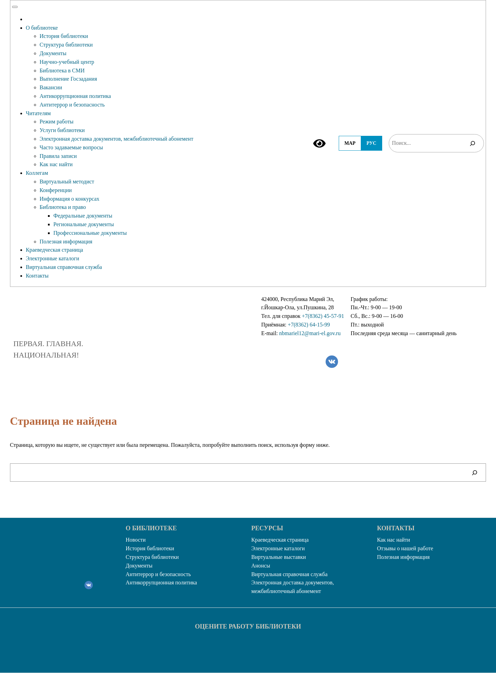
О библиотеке (42, 28)
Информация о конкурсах (69, 199)
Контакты (37, 276)
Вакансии (51, 87)
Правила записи (58, 156)
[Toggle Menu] (15, 7)
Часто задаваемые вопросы (71, 147)
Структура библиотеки (66, 45)
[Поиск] (472, 143)
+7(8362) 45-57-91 (323, 316)
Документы (53, 53)
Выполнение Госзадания (68, 79)
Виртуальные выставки (278, 557)
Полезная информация (66, 241)
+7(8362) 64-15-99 (309, 325)
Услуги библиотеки (62, 130)
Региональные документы (83, 224)
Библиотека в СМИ (62, 70)
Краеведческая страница (54, 250)
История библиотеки (64, 36)
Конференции (56, 190)
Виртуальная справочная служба (64, 267)
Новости (136, 540)
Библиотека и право (63, 207)
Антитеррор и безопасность (72, 105)
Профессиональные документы (90, 233)
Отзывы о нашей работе (405, 548)
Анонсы (260, 566)
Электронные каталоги (52, 258)
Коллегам (37, 173)
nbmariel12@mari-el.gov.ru (309, 333)
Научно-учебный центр (67, 62)
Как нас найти (56, 164)
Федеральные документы (82, 216)
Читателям (38, 113)
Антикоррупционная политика (75, 96)
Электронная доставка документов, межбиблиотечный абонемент (117, 139)
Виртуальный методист (67, 181)
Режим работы (56, 121)
